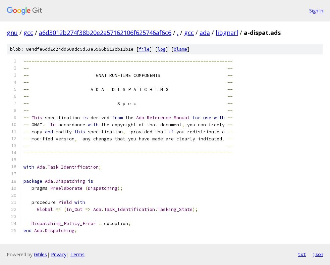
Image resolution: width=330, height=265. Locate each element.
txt (302, 254)
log (162, 49)
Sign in (316, 10)
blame (180, 49)
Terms (77, 254)
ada (205, 33)
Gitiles (40, 254)
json (318, 254)
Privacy (58, 254)
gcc (28, 33)
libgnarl (227, 33)
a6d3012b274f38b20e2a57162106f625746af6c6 (105, 33)
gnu (12, 33)
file (144, 49)
